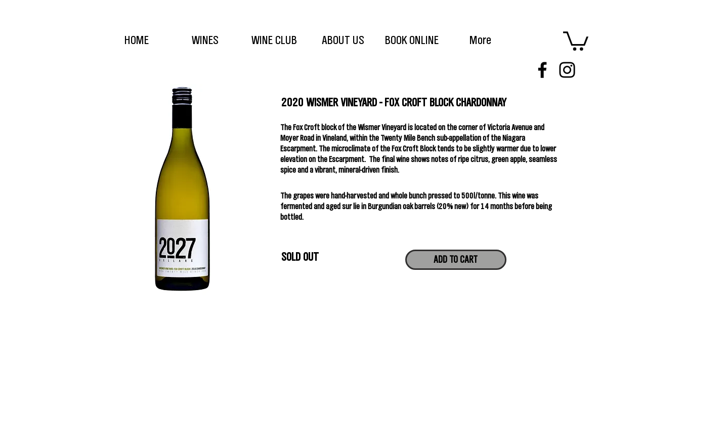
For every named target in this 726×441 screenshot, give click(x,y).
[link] (575, 40)
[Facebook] (542, 70)
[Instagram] (567, 70)
